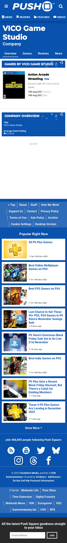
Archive (53, 217)
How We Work (50, 205)
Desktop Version (45, 224)
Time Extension (22, 497)
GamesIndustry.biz (24, 509)
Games (27, 53)
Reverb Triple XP (36, 83)
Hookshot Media (29, 473)
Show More (33, 428)
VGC (59, 503)
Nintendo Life (30, 490)
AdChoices (53, 476)
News (58, 53)
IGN (31, 503)
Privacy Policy (50, 211)
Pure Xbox (49, 490)
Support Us (16, 211)
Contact (32, 211)
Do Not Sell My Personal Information (33, 480)
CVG (43, 509)
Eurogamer (45, 503)
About (23, 205)
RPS (52, 509)
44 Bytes (41, 476)
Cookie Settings (21, 224)
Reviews (43, 53)
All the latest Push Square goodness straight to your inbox (34, 525)
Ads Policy (37, 217)
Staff (34, 205)
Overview (10, 53)
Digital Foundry (45, 497)
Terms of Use (18, 217)
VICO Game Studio (24, 32)
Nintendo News (15, 503)
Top (11, 205)
